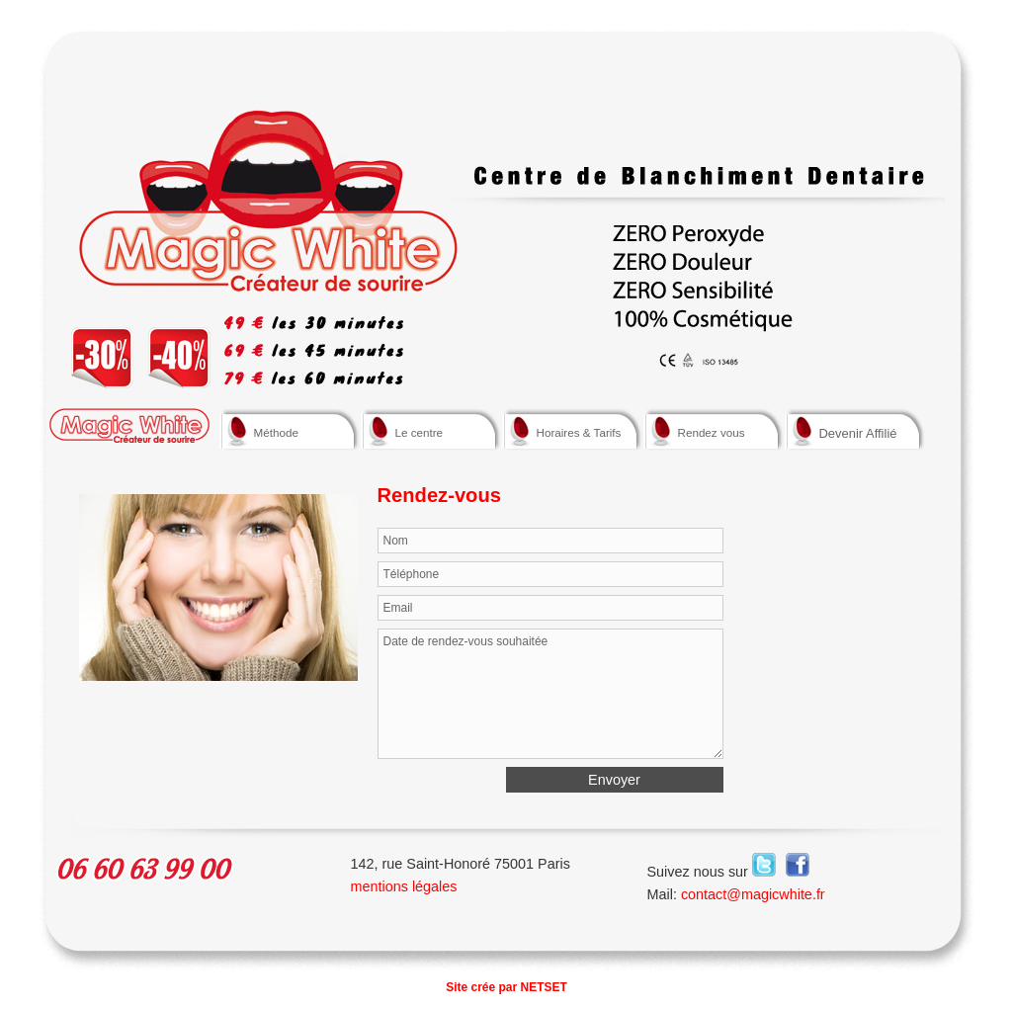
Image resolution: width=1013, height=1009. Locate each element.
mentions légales (404, 886)
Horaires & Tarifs (567, 430)
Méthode (285, 430)
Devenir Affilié (858, 433)
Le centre (426, 430)
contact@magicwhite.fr (753, 894)
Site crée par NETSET (506, 987)
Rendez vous (709, 430)
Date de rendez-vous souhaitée (550, 694)
